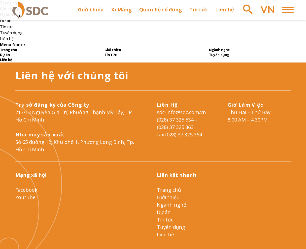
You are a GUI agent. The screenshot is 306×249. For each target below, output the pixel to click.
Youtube (25, 197)
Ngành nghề (171, 204)
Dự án (5, 21)
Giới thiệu (91, 9)
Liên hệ (224, 9)
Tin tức (198, 9)
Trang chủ (169, 190)
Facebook (26, 190)
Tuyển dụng (11, 32)
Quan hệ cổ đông (160, 9)
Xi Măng (121, 9)
